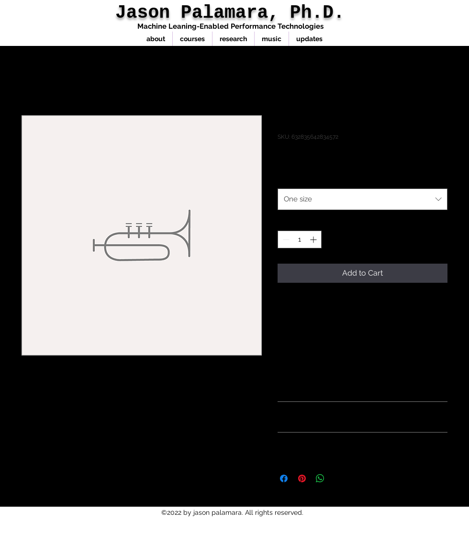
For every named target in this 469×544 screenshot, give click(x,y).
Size (286, 179)
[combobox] (362, 199)
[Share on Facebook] (284, 478)
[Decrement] (285, 239)
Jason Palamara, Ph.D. (230, 12)
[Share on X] (338, 478)
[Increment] (314, 239)
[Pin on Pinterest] (302, 478)
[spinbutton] (299, 239)
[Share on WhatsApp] (320, 478)
